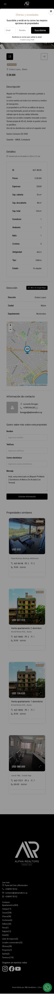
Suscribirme (40, 30)
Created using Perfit (27, 40)
